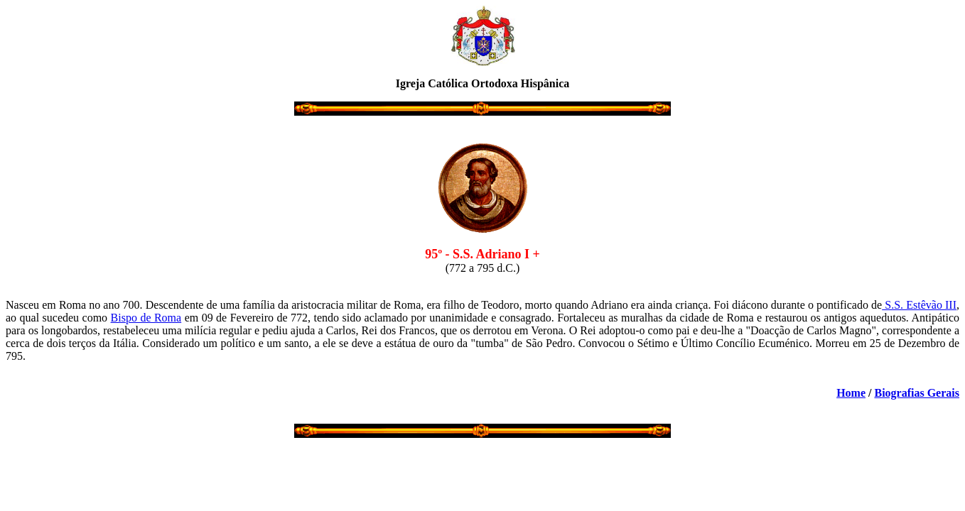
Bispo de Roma (146, 318)
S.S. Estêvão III (919, 305)
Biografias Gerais (916, 393)
